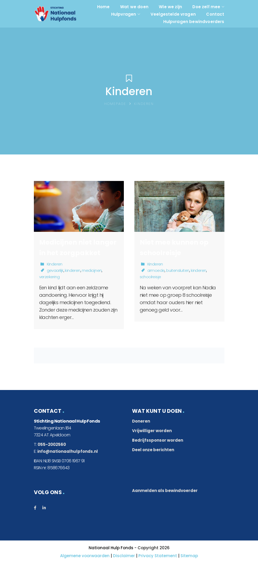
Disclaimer (124, 555)
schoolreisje (150, 277)
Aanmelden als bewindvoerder (165, 490)
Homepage (115, 103)
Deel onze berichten (153, 450)
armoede (156, 270)
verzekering (49, 277)
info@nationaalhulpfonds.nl (67, 451)
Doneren (141, 421)
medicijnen (92, 270)
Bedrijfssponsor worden (157, 440)
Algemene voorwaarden (85, 555)
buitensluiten (177, 270)
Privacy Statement (157, 555)
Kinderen (54, 264)
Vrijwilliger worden (152, 430)
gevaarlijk (55, 270)
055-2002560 (52, 444)
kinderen (72, 270)
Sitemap (189, 555)
